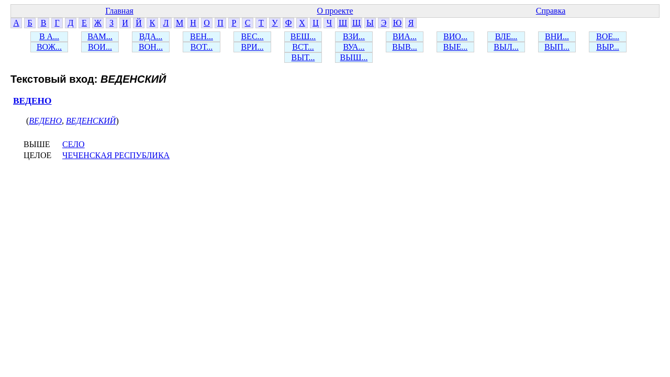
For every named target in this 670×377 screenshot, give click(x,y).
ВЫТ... (303, 57)
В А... (49, 36)
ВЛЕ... (506, 36)
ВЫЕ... (455, 46)
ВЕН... (201, 36)
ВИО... (455, 36)
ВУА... (353, 46)
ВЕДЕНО (32, 101)
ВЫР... (607, 46)
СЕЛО (73, 144)
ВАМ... (99, 36)
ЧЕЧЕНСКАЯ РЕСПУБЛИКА (116, 155)
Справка (551, 10)
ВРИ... (252, 46)
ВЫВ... (404, 46)
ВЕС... (252, 36)
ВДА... (151, 36)
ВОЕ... (607, 36)
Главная (119, 10)
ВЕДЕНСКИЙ (91, 120)
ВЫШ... (354, 57)
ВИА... (405, 36)
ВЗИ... (354, 36)
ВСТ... (303, 46)
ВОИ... (100, 46)
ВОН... (151, 46)
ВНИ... (557, 36)
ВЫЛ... (506, 46)
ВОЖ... (49, 46)
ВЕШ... (303, 36)
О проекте (335, 10)
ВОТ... (202, 46)
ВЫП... (557, 46)
